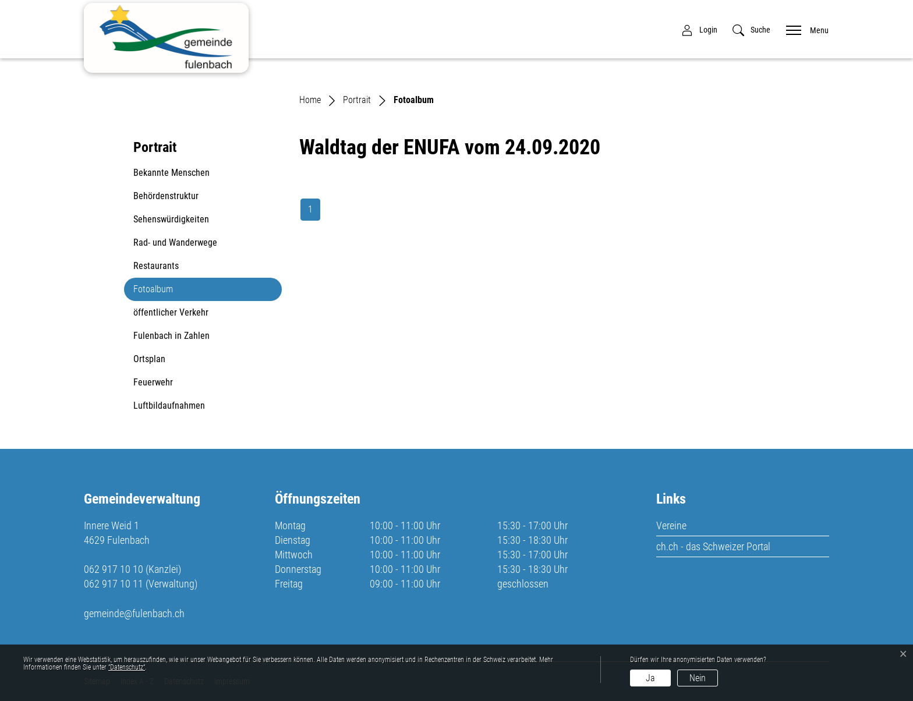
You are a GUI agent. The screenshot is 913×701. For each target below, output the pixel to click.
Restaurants (156, 265)
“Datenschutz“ (126, 667)
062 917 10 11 (113, 584)
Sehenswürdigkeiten (171, 219)
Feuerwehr (153, 382)
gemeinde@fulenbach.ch (134, 613)
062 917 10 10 (113, 569)
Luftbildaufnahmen (169, 405)
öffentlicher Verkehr (170, 312)
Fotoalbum (161, 292)
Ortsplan (149, 358)
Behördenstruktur (166, 195)
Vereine (671, 525)
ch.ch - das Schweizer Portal (713, 546)
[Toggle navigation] (803, 29)
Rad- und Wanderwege (175, 242)
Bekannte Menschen (171, 172)
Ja (650, 678)
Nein (697, 678)
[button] (751, 30)
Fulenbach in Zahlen (171, 335)
